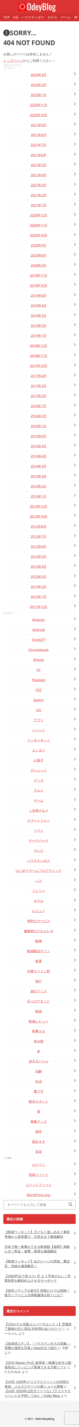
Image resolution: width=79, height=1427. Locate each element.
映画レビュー (38, 1021)
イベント (38, 730)
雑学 (38, 1131)
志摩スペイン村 (38, 971)
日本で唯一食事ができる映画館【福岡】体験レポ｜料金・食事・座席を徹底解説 (37, 1248)
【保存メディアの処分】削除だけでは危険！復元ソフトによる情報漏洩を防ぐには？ (37, 1292)
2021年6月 (38, 155)
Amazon (38, 619)
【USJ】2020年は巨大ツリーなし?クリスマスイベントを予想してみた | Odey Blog (37, 1393)
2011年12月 (38, 606)
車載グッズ (38, 1121)
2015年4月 (38, 446)
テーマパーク (38, 840)
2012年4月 (38, 566)
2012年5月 (38, 556)
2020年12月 (38, 215)
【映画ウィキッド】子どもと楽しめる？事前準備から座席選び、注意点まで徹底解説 (37, 1234)
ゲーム (65, 17)
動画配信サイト (38, 951)
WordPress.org (38, 1195)
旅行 (38, 981)
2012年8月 (38, 526)
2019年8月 (38, 295)
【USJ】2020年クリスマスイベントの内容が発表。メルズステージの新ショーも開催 (36, 1383)
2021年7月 (38, 145)
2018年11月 (38, 355)
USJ (15, 17)
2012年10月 (38, 516)
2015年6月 (38, 436)
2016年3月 (38, 416)
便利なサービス (38, 921)
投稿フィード (38, 1175)
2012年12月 (38, 506)
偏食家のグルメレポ (38, 931)
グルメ (38, 790)
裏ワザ (38, 1091)
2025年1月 (38, 95)
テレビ (38, 850)
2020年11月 (38, 225)
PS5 (38, 690)
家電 (38, 961)
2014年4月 (38, 456)
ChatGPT (38, 639)
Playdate (38, 680)
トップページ (13, 60)
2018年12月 (38, 345)
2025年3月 (38, 75)
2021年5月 (38, 165)
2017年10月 (38, 366)
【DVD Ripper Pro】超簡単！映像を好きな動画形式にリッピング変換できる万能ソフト (37, 1364)
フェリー (38, 890)
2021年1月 (38, 205)
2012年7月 (38, 536)
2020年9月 (38, 245)
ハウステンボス (32, 17)
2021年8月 (38, 135)
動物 (38, 941)
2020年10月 (38, 235)
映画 (38, 1011)
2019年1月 (38, 335)
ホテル (52, 17)
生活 (38, 1081)
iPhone (38, 660)
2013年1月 (38, 496)
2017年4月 (38, 376)
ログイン (38, 1164)
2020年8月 (38, 255)
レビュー (38, 911)
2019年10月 (38, 285)
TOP (6, 17)
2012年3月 (38, 576)
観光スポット (38, 1101)
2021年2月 (38, 195)
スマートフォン (38, 820)
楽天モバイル (38, 1061)
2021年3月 (38, 185)
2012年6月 (38, 546)
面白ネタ (38, 1141)
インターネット (38, 740)
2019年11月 (38, 275)
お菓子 (38, 760)
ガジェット (38, 770)
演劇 (38, 1071)
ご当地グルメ (38, 810)
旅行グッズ (38, 991)
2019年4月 (38, 305)
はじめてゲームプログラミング (38, 870)
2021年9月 (38, 125)
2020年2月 (38, 265)
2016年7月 (38, 406)
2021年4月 (38, 175)
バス (38, 880)
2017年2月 (38, 396)
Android (38, 629)
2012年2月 (38, 586)
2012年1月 (38, 596)
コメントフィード (39, 1185)
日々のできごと (38, 1001)
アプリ (38, 720)
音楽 (38, 1151)
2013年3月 (38, 476)
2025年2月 (38, 85)
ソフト (38, 830)
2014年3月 (38, 466)
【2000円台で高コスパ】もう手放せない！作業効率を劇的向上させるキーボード (37, 1278)
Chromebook (38, 650)
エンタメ (38, 750)
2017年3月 (38, 386)
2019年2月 (38, 325)
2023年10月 (38, 115)
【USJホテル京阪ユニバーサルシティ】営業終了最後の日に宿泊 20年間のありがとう (38, 1326)
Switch (38, 700)
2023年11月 (38, 105)
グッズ (38, 780)
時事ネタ (38, 1031)
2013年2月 (38, 486)
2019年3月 (38, 315)
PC (39, 670)
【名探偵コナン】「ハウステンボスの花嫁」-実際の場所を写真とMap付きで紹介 (37, 1345)
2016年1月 (38, 426)
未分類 (38, 1041)
